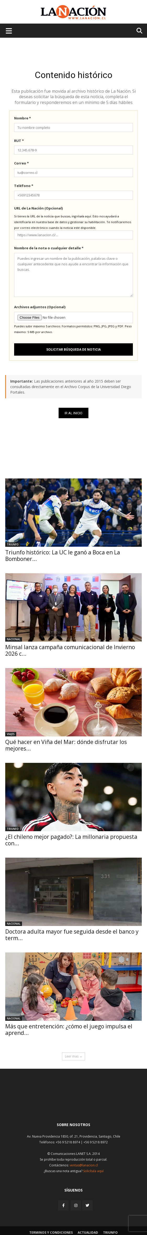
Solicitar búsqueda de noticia (73, 349)
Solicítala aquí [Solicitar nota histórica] (93, 1171)
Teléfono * (23, 185)
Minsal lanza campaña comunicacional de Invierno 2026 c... (70, 650)
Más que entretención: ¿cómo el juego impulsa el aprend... (68, 1029)
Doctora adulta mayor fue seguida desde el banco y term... (72, 935)
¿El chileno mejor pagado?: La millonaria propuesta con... (71, 840)
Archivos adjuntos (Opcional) (39, 307)
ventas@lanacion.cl (84, 1165)
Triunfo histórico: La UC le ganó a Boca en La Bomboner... (62, 556)
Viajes (11, 734)
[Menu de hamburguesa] (9, 31)
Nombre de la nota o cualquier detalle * (48, 248)
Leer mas (73, 1056)
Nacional (13, 639)
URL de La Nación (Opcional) (38, 208)
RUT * (19, 140)
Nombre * (22, 118)
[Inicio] (73, 1105)
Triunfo (13, 544)
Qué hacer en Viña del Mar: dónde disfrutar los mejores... (66, 745)
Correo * (21, 163)
